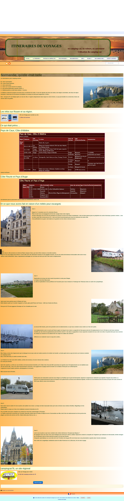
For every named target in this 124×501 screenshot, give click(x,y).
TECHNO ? (89, 58)
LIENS (83, 58)
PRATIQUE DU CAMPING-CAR (49, 58)
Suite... (78, 497)
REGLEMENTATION (74, 58)
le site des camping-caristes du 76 (27, 474)
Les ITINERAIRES (37, 58)
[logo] (57, 47)
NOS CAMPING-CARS (99, 58)
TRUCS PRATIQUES (63, 58)
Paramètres (83, 497)
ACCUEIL (28, 58)
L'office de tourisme (25, 117)
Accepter (88, 497)
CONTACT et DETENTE (112, 58)
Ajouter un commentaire (8, 490)
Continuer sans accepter (62, 499)
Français (71, 494)
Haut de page (38, 482)
